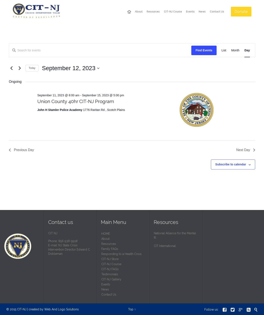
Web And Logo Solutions (61, 309)
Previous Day (21, 150)
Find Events (204, 50)
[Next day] (19, 68)
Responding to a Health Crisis (121, 254)
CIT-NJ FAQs (110, 269)
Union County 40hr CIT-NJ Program (75, 101)
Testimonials (109, 274)
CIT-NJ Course (111, 264)
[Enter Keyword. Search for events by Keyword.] (100, 50)
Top (130, 309)
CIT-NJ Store (110, 259)
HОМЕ (105, 233)
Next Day (245, 150)
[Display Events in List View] (224, 50)
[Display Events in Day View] (247, 50)
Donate (241, 11)
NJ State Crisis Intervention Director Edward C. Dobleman (69, 249)
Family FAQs (109, 249)
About (105, 238)
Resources (108, 243)
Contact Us (108, 294)
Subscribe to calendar (230, 164)
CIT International (165, 246)
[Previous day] (11, 68)
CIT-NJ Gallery (111, 279)
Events (105, 284)
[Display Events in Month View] (235, 50)
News (105, 289)
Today (32, 68)
